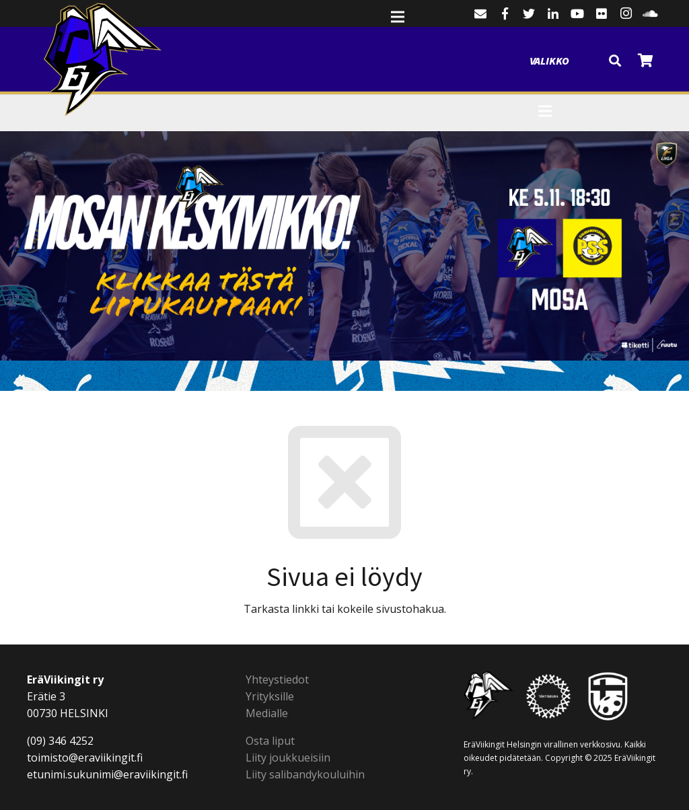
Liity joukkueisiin (288, 757)
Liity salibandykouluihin (305, 774)
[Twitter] (529, 13)
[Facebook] (505, 13)
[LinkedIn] (553, 13)
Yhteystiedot (277, 679)
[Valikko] (565, 44)
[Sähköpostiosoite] (480, 13)
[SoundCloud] (650, 13)
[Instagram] (626, 13)
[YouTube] (577, 13)
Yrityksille (270, 696)
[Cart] (645, 60)
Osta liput (270, 740)
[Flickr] (601, 13)
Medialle (267, 713)
